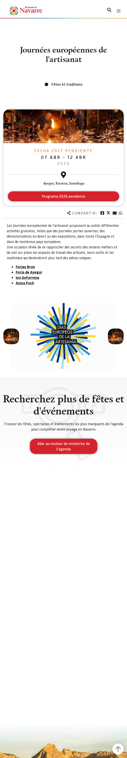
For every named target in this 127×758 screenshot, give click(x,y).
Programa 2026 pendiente (63, 196)
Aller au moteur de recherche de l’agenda (63, 446)
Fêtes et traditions (66, 84)
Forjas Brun (25, 266)
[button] (11, 336)
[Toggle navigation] (119, 11)
